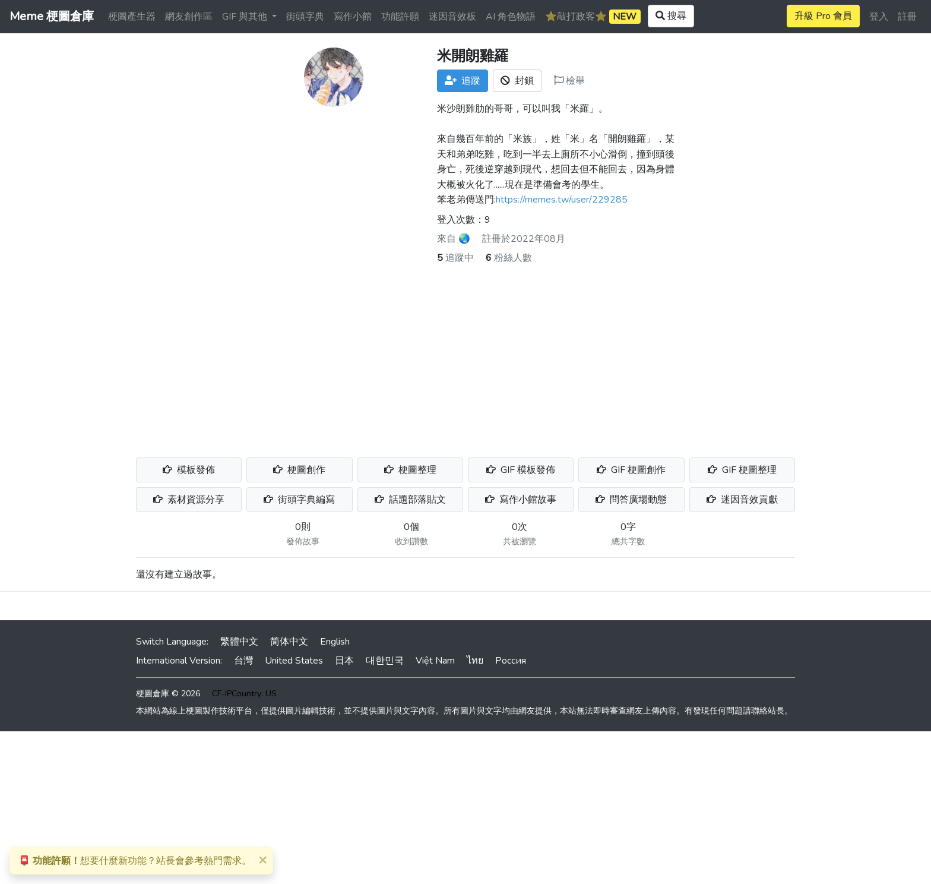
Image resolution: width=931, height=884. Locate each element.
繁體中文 (239, 641)
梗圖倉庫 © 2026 (168, 693)
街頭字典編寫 (299, 499)
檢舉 (569, 80)
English (335, 641)
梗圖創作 (299, 469)
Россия (510, 660)
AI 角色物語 (511, 16)
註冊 (907, 16)
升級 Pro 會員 (823, 16)
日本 (344, 660)
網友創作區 (189, 16)
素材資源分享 (188, 499)
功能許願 (400, 16)
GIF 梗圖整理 (742, 469)
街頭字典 (305, 16)
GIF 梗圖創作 (631, 469)
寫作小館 (353, 16)
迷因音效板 (452, 16)
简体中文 (289, 641)
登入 (878, 16)
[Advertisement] (465, 354)
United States (294, 660)
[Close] (262, 860)
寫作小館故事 (520, 499)
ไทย (475, 660)
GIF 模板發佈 (520, 469)
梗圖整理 (410, 469)
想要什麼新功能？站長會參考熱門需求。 (134, 860)
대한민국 (385, 660)
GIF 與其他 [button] (246, 16)
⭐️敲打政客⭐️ (593, 17)
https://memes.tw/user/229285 (562, 199)
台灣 (243, 660)
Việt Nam (435, 660)
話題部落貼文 (410, 499)
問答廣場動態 (631, 499)
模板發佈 (189, 469)
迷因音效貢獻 (742, 499)
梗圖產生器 (132, 16)
